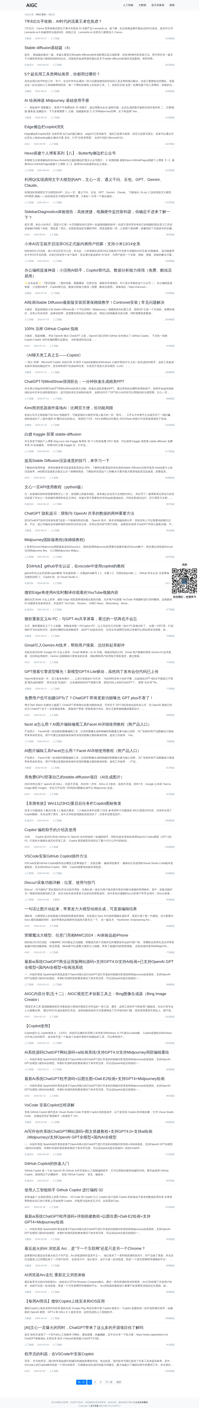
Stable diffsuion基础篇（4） (48, 48)
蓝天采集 (94, 1406)
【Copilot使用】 (38, 1026)
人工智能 (128, 5)
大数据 (142, 5)
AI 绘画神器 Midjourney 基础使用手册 (57, 100)
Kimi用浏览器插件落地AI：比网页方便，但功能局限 (69, 408)
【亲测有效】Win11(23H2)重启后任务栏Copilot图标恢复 (73, 803)
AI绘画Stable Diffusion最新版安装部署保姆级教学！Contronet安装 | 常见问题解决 (94, 302)
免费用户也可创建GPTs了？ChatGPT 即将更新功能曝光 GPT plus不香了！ (89, 698)
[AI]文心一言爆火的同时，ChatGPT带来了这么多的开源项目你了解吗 (84, 1327)
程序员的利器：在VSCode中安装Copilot (59, 1354)
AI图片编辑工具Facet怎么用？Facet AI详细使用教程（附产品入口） (83, 750)
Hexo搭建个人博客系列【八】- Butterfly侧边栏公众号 (70, 153)
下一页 (109, 1382)
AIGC (27, 144)
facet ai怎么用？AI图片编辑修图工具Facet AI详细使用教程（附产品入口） (88, 724)
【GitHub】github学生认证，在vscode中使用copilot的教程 (75, 566)
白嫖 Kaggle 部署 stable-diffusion (53, 434)
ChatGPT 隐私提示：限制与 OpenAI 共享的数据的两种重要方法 (79, 513)
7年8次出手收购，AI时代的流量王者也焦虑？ (63, 21)
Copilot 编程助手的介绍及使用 (50, 830)
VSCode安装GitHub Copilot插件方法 (56, 856)
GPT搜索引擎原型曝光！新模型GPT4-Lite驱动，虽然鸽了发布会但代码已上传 (92, 671)
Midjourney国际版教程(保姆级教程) (55, 540)
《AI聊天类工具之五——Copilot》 (54, 355)
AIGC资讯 (41, 14)
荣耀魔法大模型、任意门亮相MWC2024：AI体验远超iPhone (76, 935)
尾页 (119, 1382)
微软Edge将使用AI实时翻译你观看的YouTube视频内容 (71, 592)
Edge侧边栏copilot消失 (44, 127)
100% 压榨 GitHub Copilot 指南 (51, 329)
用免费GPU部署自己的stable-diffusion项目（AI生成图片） (75, 777)
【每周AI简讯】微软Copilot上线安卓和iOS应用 (65, 1301)
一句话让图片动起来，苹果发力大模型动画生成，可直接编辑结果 (81, 909)
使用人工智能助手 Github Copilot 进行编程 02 (64, 1190)
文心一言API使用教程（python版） (55, 487)
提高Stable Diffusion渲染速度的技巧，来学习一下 (67, 460)
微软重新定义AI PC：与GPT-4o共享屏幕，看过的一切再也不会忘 (81, 619)
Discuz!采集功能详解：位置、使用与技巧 (60, 882)
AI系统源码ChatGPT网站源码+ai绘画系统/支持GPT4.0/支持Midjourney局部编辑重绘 (97, 1052)
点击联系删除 (141, 1402)
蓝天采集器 (157, 5)
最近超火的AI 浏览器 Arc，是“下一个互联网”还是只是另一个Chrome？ (85, 1248)
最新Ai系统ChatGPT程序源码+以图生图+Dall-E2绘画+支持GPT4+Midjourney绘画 (95, 1078)
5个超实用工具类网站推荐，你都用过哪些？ (62, 74)
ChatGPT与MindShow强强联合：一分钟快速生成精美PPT (74, 381)
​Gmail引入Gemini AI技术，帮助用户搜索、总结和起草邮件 (75, 645)
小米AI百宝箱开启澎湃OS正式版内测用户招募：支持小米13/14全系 (82, 244)
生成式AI (29, 65)
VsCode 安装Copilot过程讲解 (50, 1105)
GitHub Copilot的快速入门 (47, 1163)
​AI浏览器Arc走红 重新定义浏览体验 (55, 1275)
